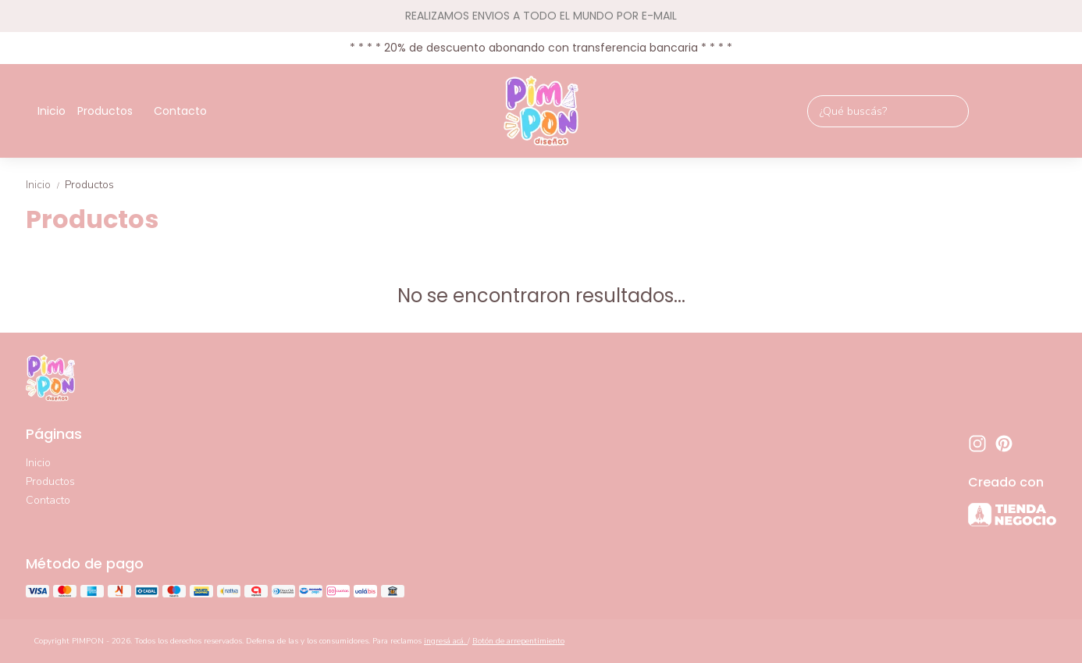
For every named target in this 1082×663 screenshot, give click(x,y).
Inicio (51, 111)
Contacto (180, 111)
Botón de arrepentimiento (518, 641)
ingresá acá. (446, 641)
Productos (112, 111)
